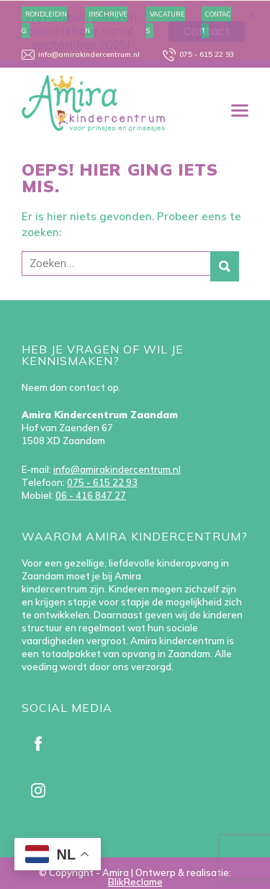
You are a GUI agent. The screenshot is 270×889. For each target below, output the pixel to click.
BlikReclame (135, 881)
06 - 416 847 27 (90, 494)
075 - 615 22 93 (102, 481)
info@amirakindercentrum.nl (117, 468)
